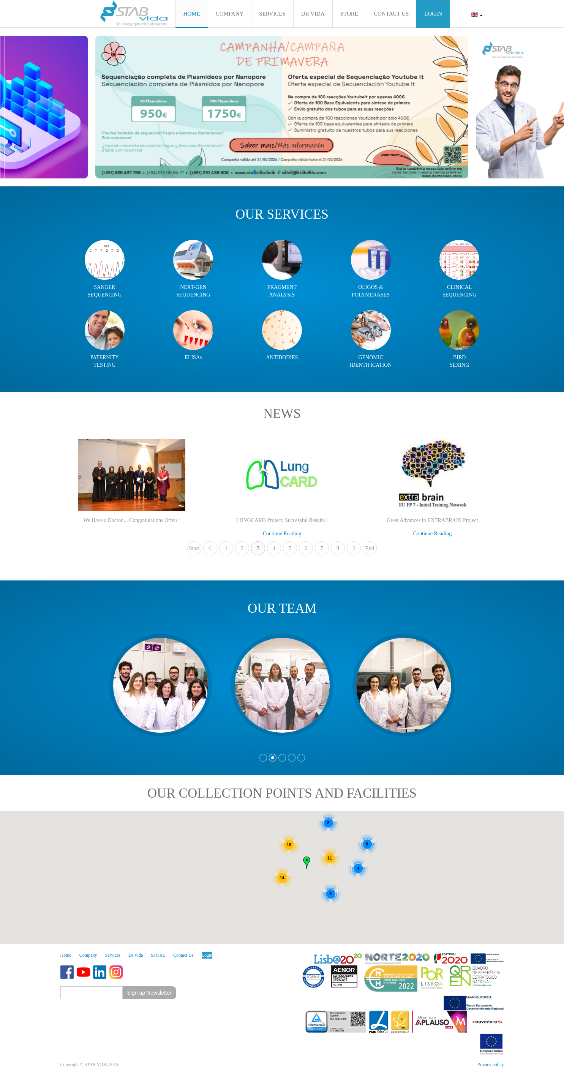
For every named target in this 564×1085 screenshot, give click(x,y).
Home (65, 955)
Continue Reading (282, 533)
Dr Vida (135, 955)
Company (88, 955)
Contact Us (183, 955)
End (369, 548)
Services (113, 955)
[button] (254, 171)
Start (194, 548)
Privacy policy (490, 1064)
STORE (158, 955)
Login (207, 955)
